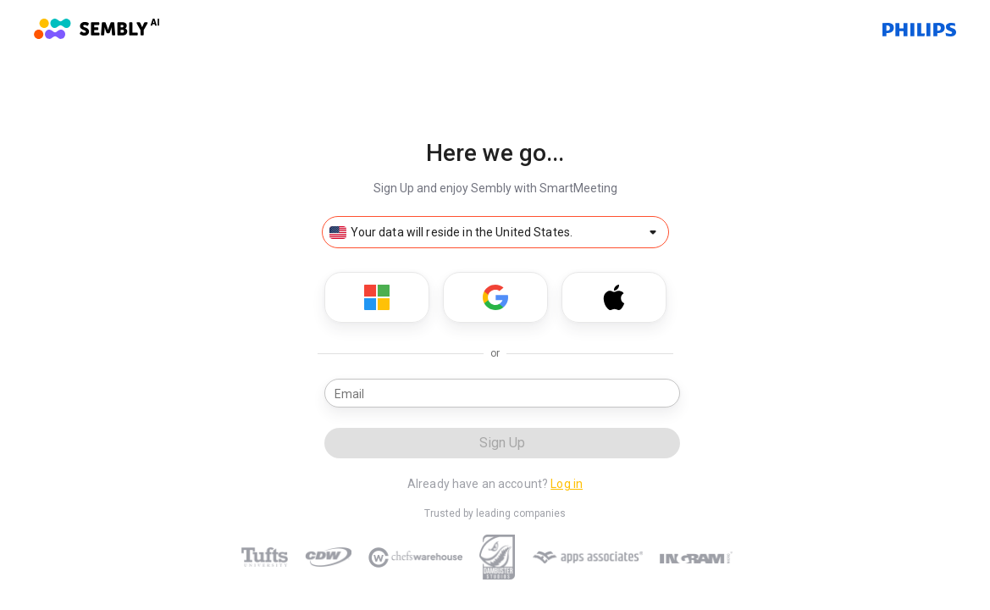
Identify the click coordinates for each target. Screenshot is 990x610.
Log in (566, 484)
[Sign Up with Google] (495, 297)
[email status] (669, 393)
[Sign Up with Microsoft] (376, 297)
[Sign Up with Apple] (613, 297)
